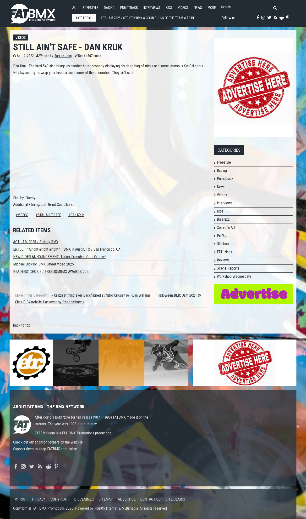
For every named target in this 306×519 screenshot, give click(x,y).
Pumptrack (129, 8)
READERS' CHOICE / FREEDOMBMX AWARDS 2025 (51, 271)
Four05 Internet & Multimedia (116, 508)
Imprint (20, 499)
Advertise (127, 499)
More (212, 8)
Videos (183, 8)
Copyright (60, 499)
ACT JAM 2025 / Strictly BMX (35, 242)
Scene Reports (228, 268)
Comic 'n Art (226, 227)
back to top (21, 325)
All (74, 8)
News (198, 8)
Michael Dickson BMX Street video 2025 (43, 264)
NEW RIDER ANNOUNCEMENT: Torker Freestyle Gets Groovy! (59, 256)
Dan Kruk (77, 215)
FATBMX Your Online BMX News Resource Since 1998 (38, 12)
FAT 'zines (224, 252)
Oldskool (223, 244)
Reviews (223, 260)
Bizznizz (223, 219)
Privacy (39, 499)
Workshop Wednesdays (234, 276)
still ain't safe (49, 215)
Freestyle (90, 8)
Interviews (151, 8)
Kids (169, 8)
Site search (175, 499)
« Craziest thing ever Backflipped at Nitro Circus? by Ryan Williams (101, 295)
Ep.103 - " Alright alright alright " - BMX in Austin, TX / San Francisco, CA (66, 249)
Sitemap (105, 499)
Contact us (150, 499)
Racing (109, 8)
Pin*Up (222, 235)
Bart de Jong (63, 56)
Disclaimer (84, 499)
